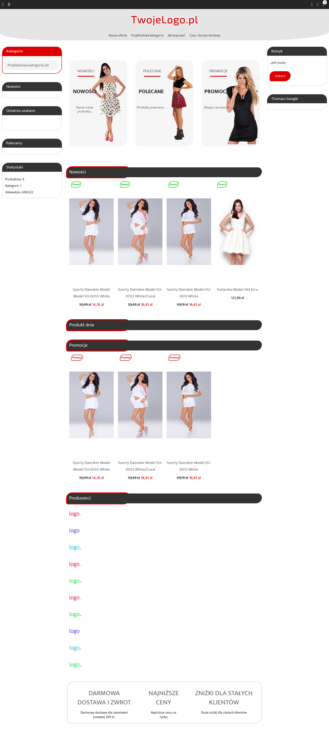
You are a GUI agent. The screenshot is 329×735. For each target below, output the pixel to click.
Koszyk (277, 51)
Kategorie (14, 51)
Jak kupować (176, 35)
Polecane (151, 92)
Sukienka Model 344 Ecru (237, 289)
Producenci (80, 498)
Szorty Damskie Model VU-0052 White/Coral (140, 293)
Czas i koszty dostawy (204, 35)
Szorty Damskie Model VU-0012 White (189, 293)
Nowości (13, 86)
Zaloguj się (317, 4)
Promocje (217, 92)
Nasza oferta (118, 35)
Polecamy (14, 143)
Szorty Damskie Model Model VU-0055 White (91, 293)
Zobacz (280, 76)
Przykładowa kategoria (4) (28, 64)
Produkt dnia (81, 325)
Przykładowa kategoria (147, 35)
